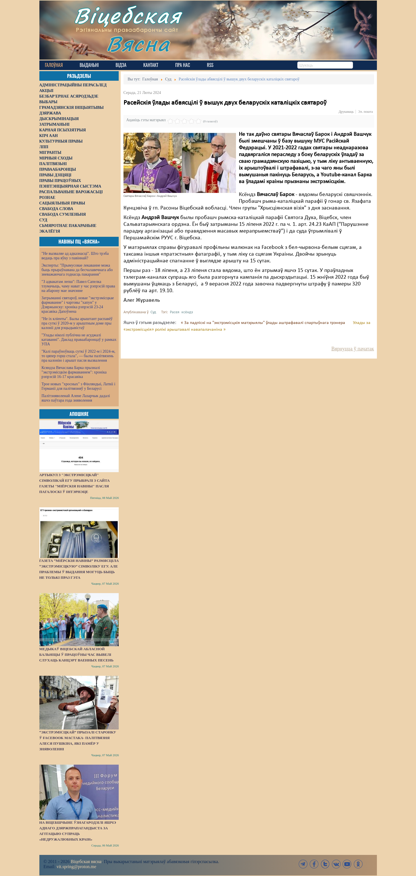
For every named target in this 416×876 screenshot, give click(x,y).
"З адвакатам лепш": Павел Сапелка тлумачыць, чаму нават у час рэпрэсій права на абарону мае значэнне (78, 286)
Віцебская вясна (86, 861)
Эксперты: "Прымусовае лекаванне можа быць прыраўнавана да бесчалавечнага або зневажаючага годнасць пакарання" (77, 269)
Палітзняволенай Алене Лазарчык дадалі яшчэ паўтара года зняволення (76, 398)
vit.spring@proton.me (76, 866)
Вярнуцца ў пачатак (352, 349)
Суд (153, 312)
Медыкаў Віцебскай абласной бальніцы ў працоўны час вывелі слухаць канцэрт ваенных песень (76, 654)
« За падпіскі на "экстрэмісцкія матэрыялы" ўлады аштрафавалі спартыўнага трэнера (263, 323)
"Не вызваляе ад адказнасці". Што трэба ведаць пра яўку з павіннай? (75, 255)
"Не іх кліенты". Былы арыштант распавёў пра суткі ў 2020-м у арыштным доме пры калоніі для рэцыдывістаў (77, 323)
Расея (174, 312)
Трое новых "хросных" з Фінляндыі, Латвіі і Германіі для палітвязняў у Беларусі (78, 386)
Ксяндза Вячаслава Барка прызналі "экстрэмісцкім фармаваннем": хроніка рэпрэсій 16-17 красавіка (74, 372)
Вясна (137, 43)
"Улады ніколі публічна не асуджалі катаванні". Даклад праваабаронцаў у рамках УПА (79, 339)
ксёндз (187, 312)
